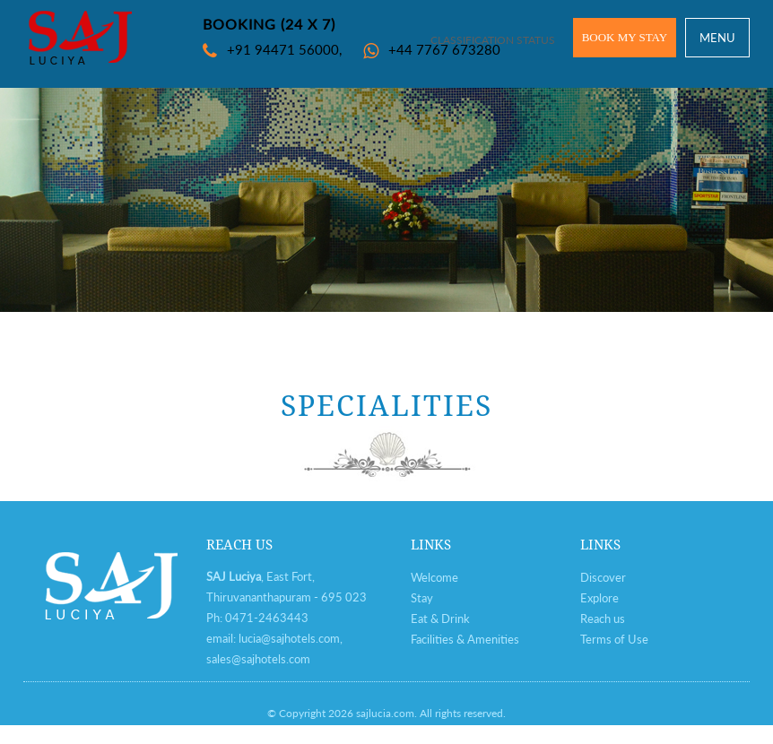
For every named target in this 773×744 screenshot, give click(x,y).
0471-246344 (263, 617)
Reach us (602, 618)
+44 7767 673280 (431, 49)
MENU (717, 37)
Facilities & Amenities (465, 639)
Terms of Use (614, 639)
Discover (603, 577)
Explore (599, 598)
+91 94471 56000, (272, 49)
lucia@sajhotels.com (289, 638)
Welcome (434, 577)
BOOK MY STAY (625, 37)
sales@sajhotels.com (258, 659)
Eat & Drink (440, 618)
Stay (422, 598)
